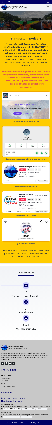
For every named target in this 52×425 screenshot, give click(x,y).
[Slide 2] (26, 27)
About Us (4, 381)
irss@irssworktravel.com (12, 401)
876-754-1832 (8, 398)
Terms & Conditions (8, 386)
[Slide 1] (22, 27)
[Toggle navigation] (48, 2)
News (3, 384)
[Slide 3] (29, 27)
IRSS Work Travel (25, 423)
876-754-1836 (21, 398)
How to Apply (6, 375)
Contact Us (5, 378)
